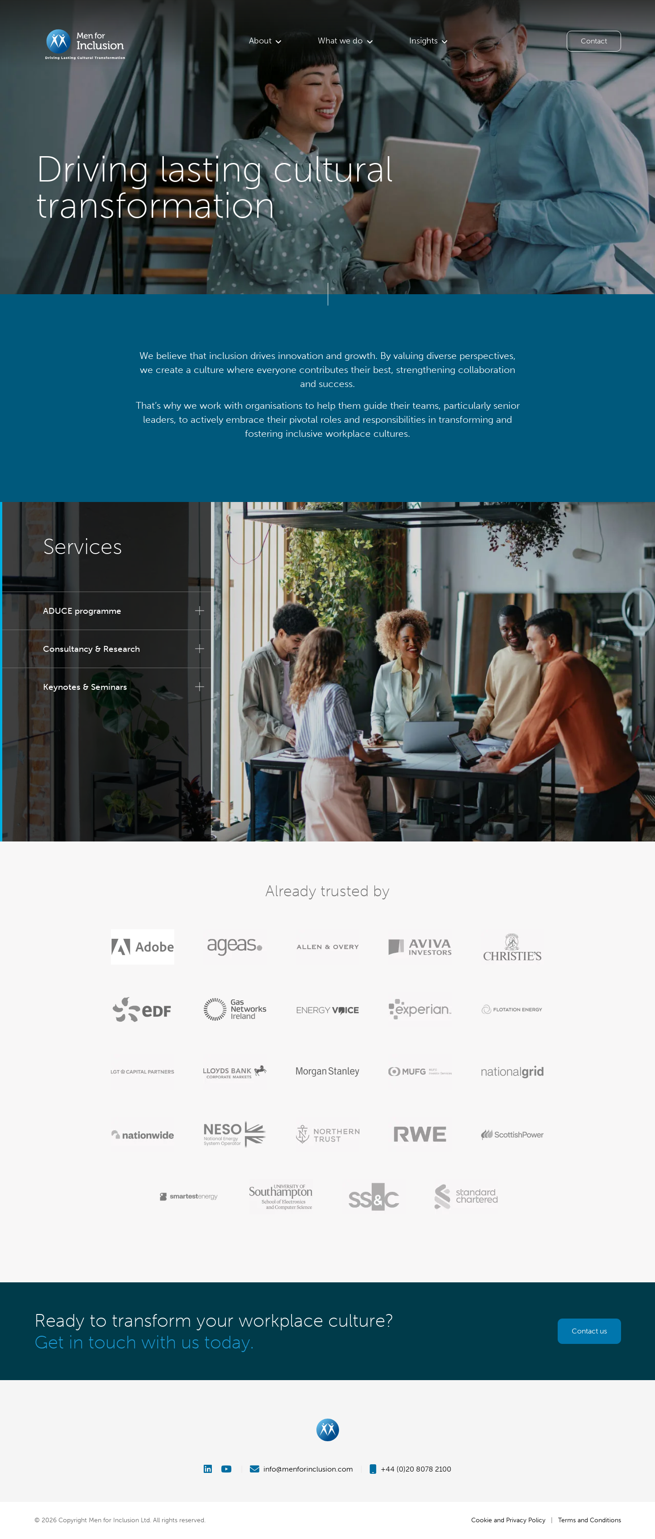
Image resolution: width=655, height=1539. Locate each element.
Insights (423, 41)
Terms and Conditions (589, 1520)
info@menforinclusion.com (301, 1469)
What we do (340, 41)
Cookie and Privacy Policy (508, 1520)
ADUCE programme (82, 611)
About (260, 41)
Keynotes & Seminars (85, 687)
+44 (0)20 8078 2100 (410, 1469)
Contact (594, 41)
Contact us (589, 1331)
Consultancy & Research (91, 649)
